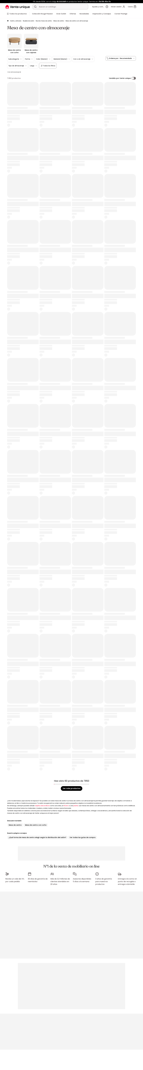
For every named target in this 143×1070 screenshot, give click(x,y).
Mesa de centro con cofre (35, 825)
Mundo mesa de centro (44, 21)
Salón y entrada (15, 21)
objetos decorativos (42, 806)
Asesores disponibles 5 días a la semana (82, 880)
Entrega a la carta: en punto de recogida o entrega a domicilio (127, 881)
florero (66, 806)
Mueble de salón (28, 21)
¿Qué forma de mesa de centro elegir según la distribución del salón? (37, 837)
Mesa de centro (58, 21)
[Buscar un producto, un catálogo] (35, 6)
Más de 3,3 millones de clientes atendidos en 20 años (60, 881)
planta (76, 806)
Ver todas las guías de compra (82, 837)
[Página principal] (7, 21)
